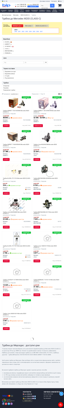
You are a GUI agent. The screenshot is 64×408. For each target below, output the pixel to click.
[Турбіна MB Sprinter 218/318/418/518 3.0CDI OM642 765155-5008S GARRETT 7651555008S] (16, 103)
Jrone (6, 48)
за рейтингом (14, 94)
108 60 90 (20, 4)
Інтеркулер (6, 85)
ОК (46, 62)
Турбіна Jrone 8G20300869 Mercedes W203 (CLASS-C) (14, 212)
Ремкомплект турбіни (9, 90)
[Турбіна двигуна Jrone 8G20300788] (47, 137)
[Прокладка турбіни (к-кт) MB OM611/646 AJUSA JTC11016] (16, 170)
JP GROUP (8, 46)
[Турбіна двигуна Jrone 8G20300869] (16, 204)
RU (6, 1)
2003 (26, 31)
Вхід (60, 1)
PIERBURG (7, 53)
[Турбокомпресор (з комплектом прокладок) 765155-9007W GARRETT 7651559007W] (47, 103)
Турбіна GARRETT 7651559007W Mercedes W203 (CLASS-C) (47, 111)
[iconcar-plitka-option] (59, 94)
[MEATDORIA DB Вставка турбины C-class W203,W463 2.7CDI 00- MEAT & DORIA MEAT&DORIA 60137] (47, 204)
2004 (30, 31)
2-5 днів (6, 76)
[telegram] (9, 404)
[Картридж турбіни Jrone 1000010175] (47, 238)
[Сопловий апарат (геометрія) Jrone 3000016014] (17, 306)
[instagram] (6, 404)
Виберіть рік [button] (17, 26)
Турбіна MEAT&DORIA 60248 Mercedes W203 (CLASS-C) (46, 179)
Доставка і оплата (45, 1)
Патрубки (5, 88)
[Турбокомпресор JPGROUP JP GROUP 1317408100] (17, 272)
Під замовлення (8, 78)
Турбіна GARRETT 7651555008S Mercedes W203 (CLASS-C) (16, 111)
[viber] (11, 404)
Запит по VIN (33, 6)
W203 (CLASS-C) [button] (42, 26)
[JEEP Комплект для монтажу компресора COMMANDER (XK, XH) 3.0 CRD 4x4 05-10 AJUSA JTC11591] (17, 238)
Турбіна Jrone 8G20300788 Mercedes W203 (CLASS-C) (45, 145)
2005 (34, 31)
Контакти (54, 1)
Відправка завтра (9, 73)
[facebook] (3, 404)
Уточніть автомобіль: (6, 25)
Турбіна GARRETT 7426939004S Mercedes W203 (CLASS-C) (16, 145)
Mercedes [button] (29, 26)
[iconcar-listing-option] (61, 94)
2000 (15, 31)
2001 (19, 31)
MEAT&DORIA (8, 51)
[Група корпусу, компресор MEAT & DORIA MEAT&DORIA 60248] (47, 170)
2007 (41, 31)
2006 (37, 31)
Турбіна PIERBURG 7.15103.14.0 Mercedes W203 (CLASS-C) (46, 280)
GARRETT (7, 44)
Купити (6, 125)
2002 (23, 31)
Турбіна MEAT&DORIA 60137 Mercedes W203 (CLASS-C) (46, 212)
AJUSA (7, 42)
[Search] (52, 6)
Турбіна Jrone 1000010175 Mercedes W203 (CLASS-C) (45, 246)
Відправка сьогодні (9, 71)
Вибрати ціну (38, 125)
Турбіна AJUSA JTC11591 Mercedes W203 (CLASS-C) (16, 246)
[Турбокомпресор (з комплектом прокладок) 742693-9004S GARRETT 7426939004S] (16, 137)
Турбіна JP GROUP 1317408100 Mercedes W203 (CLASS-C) (16, 280)
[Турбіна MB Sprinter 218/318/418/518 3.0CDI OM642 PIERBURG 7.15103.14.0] (47, 272)
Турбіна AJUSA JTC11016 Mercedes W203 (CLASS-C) (16, 179)
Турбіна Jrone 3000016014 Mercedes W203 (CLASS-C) (14, 314)
